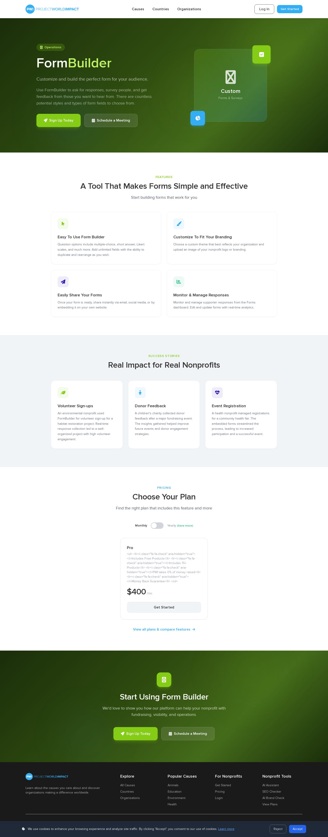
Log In (264, 9)
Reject (278, 829)
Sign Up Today (58, 120)
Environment (176, 798)
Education (175, 792)
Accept (297, 829)
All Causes (127, 785)
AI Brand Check (273, 798)
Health (172, 804)
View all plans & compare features (164, 629)
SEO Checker (271, 792)
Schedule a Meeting (111, 120)
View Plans (270, 804)
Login (219, 798)
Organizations (189, 9)
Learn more (226, 829)
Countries (160, 9)
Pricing (220, 792)
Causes (138, 9)
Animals (173, 785)
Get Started (290, 9)
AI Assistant (270, 785)
